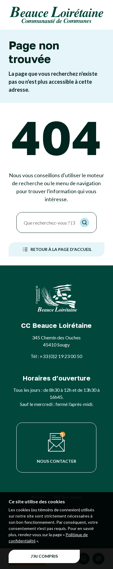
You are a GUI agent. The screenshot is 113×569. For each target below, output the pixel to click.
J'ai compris (44, 556)
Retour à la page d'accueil (56, 249)
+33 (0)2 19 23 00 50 (61, 356)
